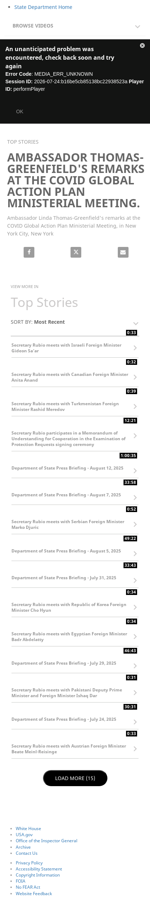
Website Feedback (34, 893)
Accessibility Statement (39, 869)
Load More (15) (75, 777)
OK (19, 111)
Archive (23, 847)
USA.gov (24, 835)
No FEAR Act (28, 887)
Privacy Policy (29, 863)
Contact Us (27, 853)
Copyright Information (38, 875)
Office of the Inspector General (46, 841)
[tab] (75, 25)
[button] (77, 24)
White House (28, 828)
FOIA (20, 881)
